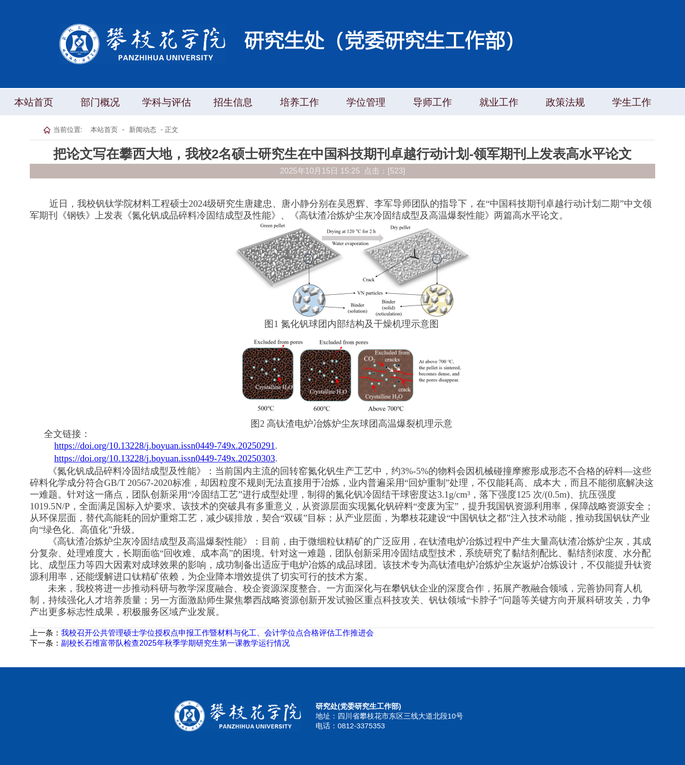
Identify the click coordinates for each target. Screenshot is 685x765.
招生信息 (233, 102)
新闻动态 (142, 129)
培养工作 (299, 102)
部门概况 (100, 102)
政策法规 (565, 102)
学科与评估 (166, 102)
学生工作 (631, 102)
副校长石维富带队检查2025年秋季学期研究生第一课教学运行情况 (175, 643)
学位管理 (365, 102)
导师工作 (432, 102)
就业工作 (498, 102)
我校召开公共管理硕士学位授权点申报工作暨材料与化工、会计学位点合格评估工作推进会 (217, 633)
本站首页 (33, 102)
